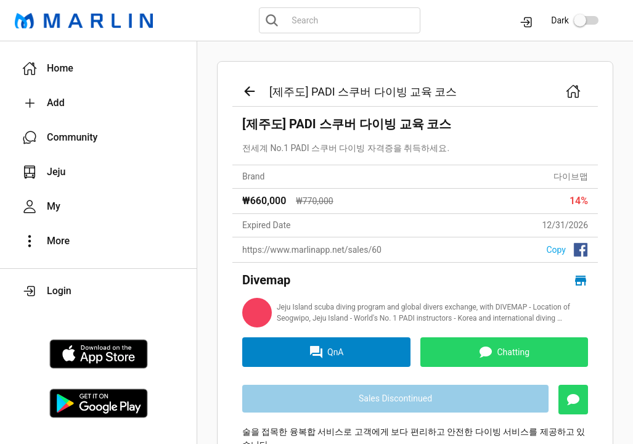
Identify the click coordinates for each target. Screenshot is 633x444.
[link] (415, 244)
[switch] (586, 20)
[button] (98, 68)
